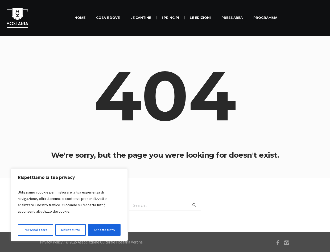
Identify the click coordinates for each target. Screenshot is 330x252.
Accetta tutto (104, 230)
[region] (69, 205)
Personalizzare (36, 230)
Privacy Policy (51, 242)
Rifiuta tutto (70, 230)
